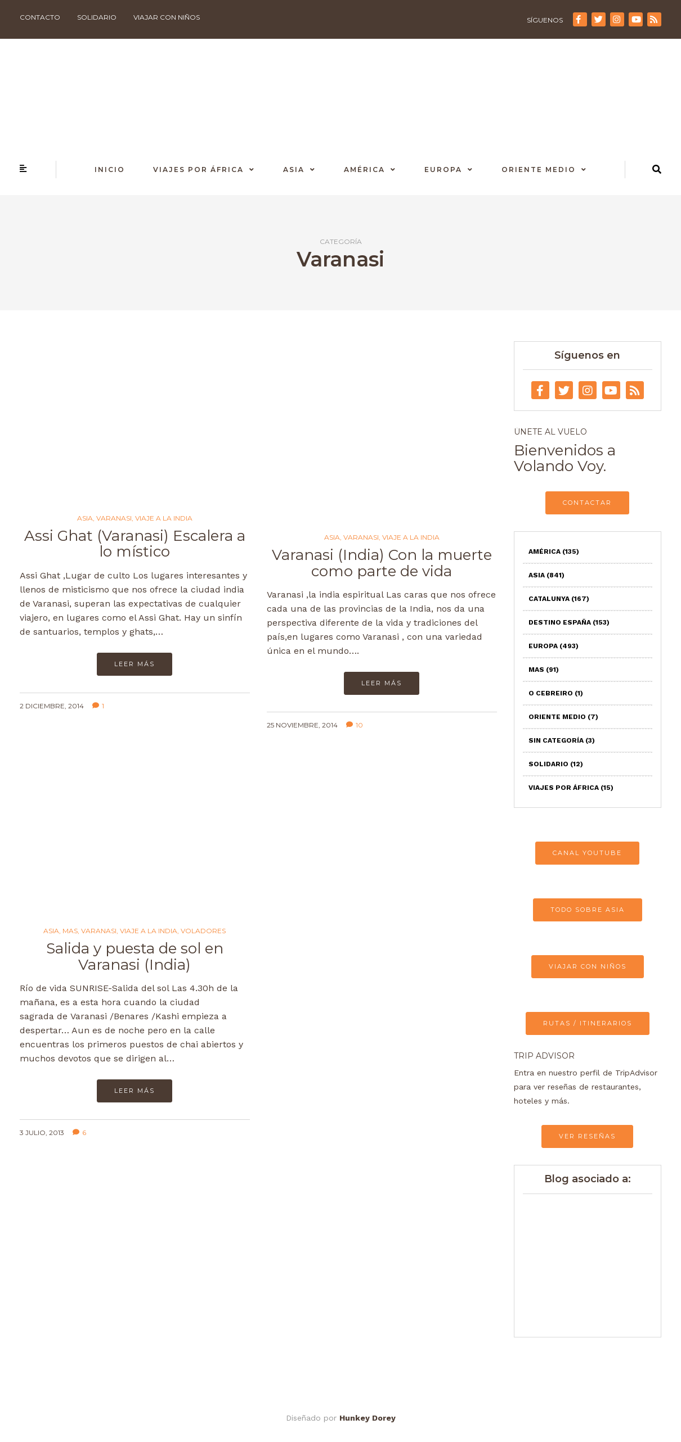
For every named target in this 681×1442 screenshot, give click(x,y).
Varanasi (114, 518)
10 (354, 725)
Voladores (203, 931)
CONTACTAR (587, 503)
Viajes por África (198, 169)
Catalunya (558, 599)
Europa (443, 169)
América (364, 169)
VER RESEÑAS (587, 1136)
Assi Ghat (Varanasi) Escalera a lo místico (134, 544)
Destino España (569, 622)
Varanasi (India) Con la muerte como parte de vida (382, 563)
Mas (70, 931)
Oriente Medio (538, 169)
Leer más (134, 664)
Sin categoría (561, 740)
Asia (293, 169)
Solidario (97, 17)
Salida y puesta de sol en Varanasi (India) (134, 956)
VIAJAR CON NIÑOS (587, 966)
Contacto (40, 17)
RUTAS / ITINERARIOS (587, 1023)
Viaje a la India (163, 518)
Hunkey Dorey (367, 1417)
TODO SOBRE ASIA (587, 910)
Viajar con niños (166, 17)
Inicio (110, 169)
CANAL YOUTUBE (587, 853)
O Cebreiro (555, 693)
